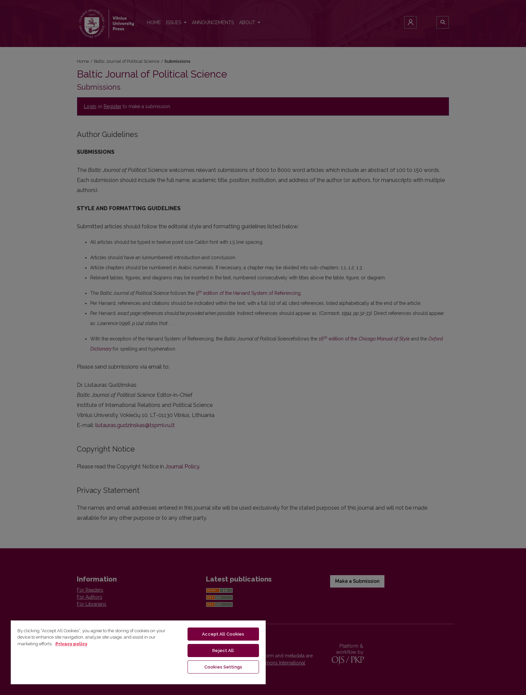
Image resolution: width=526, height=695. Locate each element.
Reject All (223, 650)
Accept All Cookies (223, 634)
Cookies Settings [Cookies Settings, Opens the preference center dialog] (223, 666)
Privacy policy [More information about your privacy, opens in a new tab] (71, 643)
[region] (138, 652)
